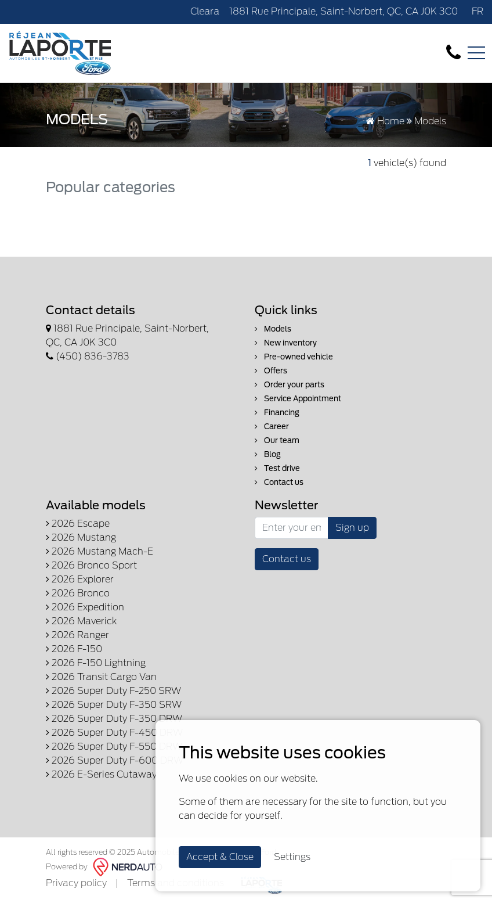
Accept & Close (220, 856)
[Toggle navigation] (476, 53)
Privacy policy (76, 882)
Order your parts (289, 384)
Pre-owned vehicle (294, 356)
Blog (268, 454)
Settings (292, 856)
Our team (277, 440)
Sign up (352, 527)
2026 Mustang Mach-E (99, 551)
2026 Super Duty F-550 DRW (114, 746)
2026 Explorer (80, 579)
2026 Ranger (77, 635)
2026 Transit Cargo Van (101, 676)
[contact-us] (453, 52)
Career (272, 426)
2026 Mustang (81, 537)
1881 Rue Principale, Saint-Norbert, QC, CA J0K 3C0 (343, 11)
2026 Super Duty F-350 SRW (114, 704)
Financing (277, 412)
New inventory (286, 343)
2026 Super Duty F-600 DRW (114, 760)
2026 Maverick (81, 621)
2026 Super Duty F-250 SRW (113, 690)
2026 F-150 (74, 648)
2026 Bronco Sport (91, 565)
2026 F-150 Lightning (96, 662)
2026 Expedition (85, 607)
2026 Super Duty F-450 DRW (114, 732)
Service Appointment (298, 398)
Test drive (277, 468)
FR (477, 11)
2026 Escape (78, 523)
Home (385, 121)
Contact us (279, 482)
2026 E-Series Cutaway (101, 774)
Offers (271, 370)
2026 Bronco (78, 593)
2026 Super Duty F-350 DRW (114, 718)
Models (273, 329)
